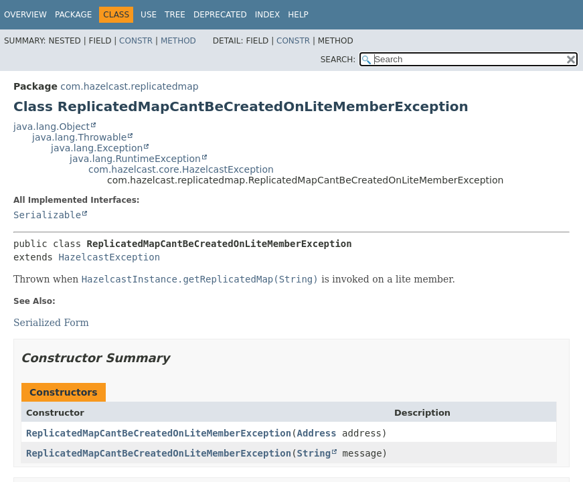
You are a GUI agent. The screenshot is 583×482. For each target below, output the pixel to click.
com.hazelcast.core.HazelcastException (181, 169)
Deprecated (220, 14)
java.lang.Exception (97, 148)
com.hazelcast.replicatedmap (129, 86)
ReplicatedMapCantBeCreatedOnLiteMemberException (158, 433)
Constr (136, 41)
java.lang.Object (51, 126)
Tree (175, 14)
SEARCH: (338, 59)
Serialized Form (51, 322)
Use (149, 14)
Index (267, 14)
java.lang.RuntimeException (135, 158)
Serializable (47, 215)
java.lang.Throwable (79, 137)
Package (73, 14)
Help (298, 14)
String (314, 453)
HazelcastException (109, 257)
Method (178, 41)
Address (317, 433)
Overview (25, 14)
